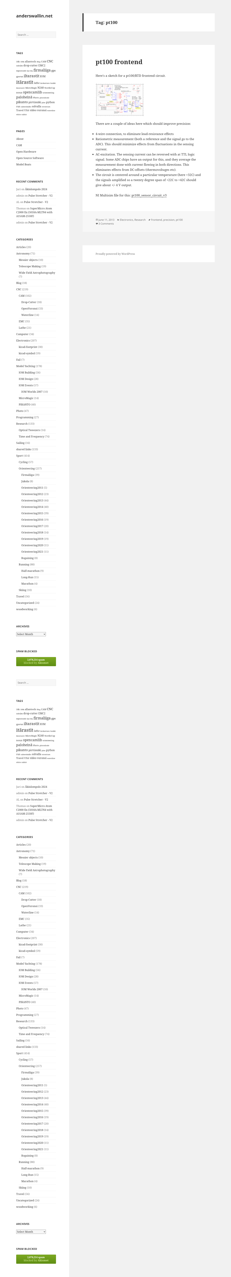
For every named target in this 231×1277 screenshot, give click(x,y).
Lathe (22, 327)
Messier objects (28, 260)
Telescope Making (30, 266)
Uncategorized (25, 603)
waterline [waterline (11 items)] (51, 110)
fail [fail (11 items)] (28, 71)
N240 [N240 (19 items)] (41, 87)
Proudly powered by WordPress (115, 254)
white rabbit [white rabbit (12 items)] (21, 114)
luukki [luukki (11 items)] (53, 83)
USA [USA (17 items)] (26, 110)
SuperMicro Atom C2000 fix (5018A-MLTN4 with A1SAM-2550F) (34, 212)
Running (24, 564)
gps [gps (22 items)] (53, 70)
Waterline (27, 315)
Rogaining (27, 558)
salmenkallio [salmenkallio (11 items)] (26, 107)
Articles (21, 247)
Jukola (25, 481)
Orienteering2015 (32, 513)
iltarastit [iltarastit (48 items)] (31, 75)
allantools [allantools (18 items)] (30, 61)
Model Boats (23, 164)
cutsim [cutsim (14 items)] (19, 65)
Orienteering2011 (32, 487)
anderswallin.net (34, 16)
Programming (24, 417)
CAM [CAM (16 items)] (43, 61)
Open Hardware (26, 151)
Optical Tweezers (29, 430)
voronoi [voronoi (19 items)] (42, 110)
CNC (18, 289)
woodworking (24, 609)
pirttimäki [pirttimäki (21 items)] (35, 102)
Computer (22, 334)
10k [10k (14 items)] (18, 61)
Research (22, 423)
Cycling (23, 462)
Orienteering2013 (32, 500)
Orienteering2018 (32, 532)
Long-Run (27, 577)
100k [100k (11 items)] (22, 62)
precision (169, 220)
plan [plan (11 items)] (43, 102)
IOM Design (26, 379)
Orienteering (27, 468)
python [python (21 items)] (50, 102)
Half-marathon (30, 571)
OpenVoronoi (29, 308)
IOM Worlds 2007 (32, 391)
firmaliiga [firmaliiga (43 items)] (42, 70)
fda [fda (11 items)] (31, 71)
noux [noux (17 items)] (19, 92)
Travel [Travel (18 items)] (20, 110)
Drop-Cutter (28, 302)
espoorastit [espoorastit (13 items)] (21, 70)
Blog (18, 283)
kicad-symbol (27, 353)
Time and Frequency (31, 436)
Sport (19, 455)
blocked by (36, 661)
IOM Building (27, 372)
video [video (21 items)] (33, 110)
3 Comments (106, 223)
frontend (156, 220)
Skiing (22, 590)
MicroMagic (26, 398)
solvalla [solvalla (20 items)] (36, 106)
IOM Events (26, 385)
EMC (21, 321)
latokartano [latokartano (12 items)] (45, 83)
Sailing (20, 443)
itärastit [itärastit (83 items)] (24, 82)
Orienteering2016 (32, 519)
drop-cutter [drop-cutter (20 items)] (30, 65)
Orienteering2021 (32, 551)
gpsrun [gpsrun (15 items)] (19, 76)
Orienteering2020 (32, 545)
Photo (19, 411)
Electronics (23, 340)
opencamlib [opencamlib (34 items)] (32, 92)
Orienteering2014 (32, 507)
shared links (23, 449)
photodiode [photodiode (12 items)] (44, 97)
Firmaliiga (27, 475)
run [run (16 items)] (18, 106)
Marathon (27, 583)
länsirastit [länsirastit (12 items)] (20, 88)
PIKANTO (24, 404)
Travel (20, 596)
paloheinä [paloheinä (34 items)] (24, 97)
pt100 (179, 220)
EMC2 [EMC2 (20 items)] (41, 65)
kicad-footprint (28, 347)
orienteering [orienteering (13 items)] (48, 92)
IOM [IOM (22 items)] (43, 76)
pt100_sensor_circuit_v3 (149, 195)
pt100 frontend (119, 61)
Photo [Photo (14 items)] (36, 97)
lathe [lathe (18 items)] (37, 82)
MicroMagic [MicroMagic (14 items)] (31, 87)
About (20, 139)
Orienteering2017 (32, 526)
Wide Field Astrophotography (37, 272)
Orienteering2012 (32, 494)
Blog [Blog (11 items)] (38, 62)
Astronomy (23, 253)
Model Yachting (25, 366)
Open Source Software (30, 158)
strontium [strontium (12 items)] (46, 106)
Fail (18, 359)
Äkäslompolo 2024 (36, 189)
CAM (19, 145)
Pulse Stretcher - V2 (40, 195)
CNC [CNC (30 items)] (50, 61)
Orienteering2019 (32, 539)
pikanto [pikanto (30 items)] (22, 102)
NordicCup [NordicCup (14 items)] (49, 87)
